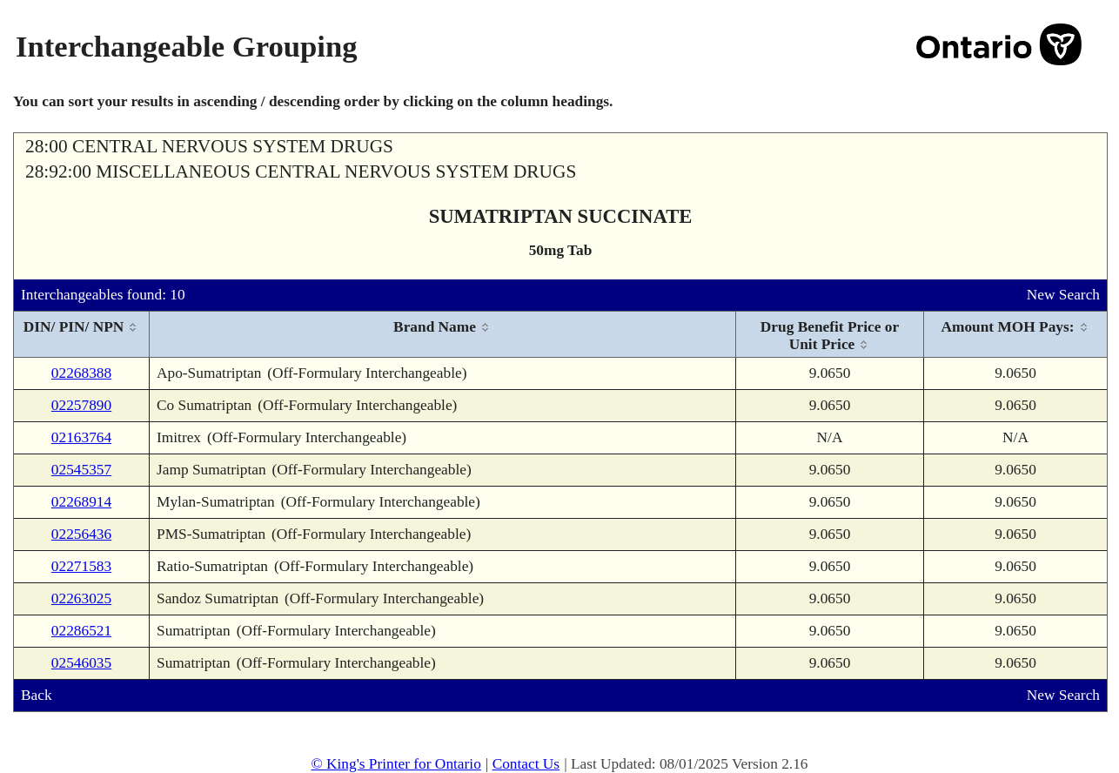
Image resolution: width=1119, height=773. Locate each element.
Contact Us (526, 764)
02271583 (81, 566)
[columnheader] (82, 335)
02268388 (81, 373)
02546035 (81, 663)
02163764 (81, 437)
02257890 (81, 405)
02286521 (81, 630)
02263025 (81, 598)
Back (36, 695)
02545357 (81, 469)
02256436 (81, 534)
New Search (1063, 294)
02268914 (81, 502)
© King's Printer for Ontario (395, 764)
